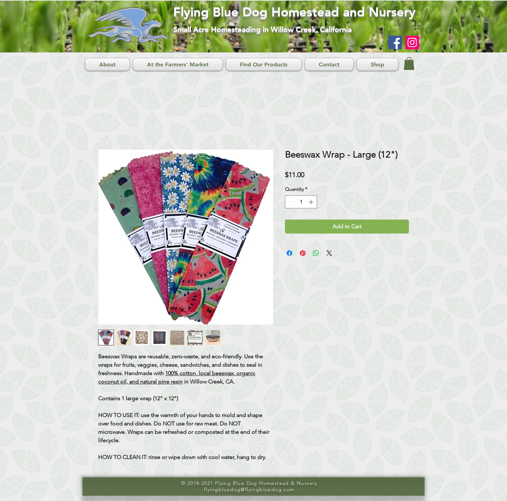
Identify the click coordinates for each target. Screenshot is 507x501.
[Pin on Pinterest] (303, 253)
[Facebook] (395, 42)
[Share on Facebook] (289, 253)
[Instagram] (412, 42)
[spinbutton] (301, 202)
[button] (409, 63)
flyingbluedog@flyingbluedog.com (249, 489)
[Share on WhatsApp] (316, 253)
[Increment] (311, 202)
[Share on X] (329, 253)
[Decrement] (290, 202)
